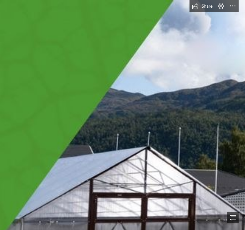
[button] (202, 6)
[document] (122, 115)
